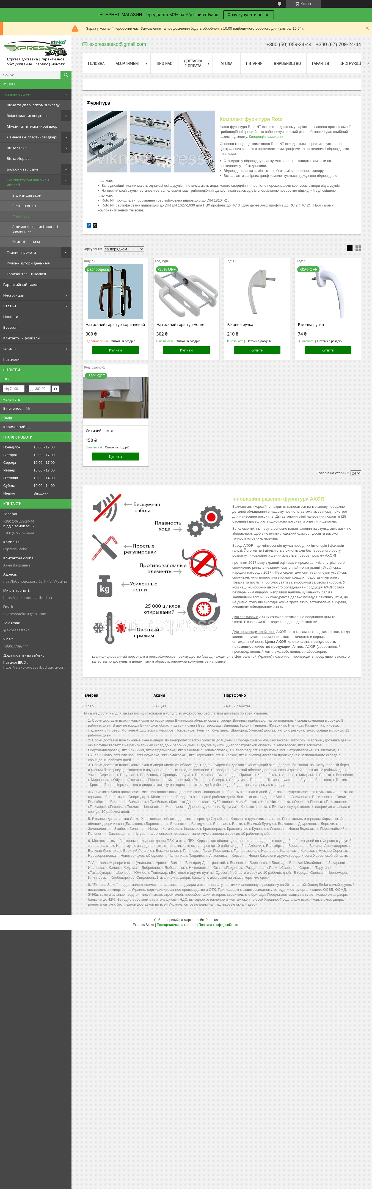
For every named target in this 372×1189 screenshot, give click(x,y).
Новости (10, 316)
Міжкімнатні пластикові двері (32, 126)
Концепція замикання (266, 137)
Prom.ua (211, 920)
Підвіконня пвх (24, 205)
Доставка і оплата (193, 63)
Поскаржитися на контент (176, 925)
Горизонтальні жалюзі (26, 273)
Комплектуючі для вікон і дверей (29, 182)
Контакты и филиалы (21, 338)
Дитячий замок (100, 430)
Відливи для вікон (26, 195)
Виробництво (287, 63)
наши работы (238, 706)
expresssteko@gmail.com (24, 613)
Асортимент (128, 63)
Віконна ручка (240, 324)
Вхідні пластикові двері (27, 115)
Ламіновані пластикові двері (32, 137)
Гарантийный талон (20, 284)
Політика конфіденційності (219, 925)
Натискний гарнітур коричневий (115, 324)
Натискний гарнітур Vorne (180, 324)
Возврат (10, 327)
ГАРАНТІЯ (320, 63)
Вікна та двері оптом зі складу (33, 104)
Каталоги (11, 359)
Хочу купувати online (248, 14)
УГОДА (226, 63)
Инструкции (13, 295)
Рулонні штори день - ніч (28, 263)
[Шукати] (65, 75)
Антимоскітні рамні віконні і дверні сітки (35, 229)
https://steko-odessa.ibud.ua (27, 597)
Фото (89, 706)
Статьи (9, 305)
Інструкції (351, 63)
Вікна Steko (17, 147)
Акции (160, 706)
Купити (115, 350)
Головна (96, 63)
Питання (254, 63)
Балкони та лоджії (22, 169)
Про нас (164, 63)
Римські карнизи (26, 241)
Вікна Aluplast (19, 158)
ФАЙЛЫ (9, 348)
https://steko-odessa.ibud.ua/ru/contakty (35, 667)
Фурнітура (20, 216)
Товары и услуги (17, 94)
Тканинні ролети (21, 252)
